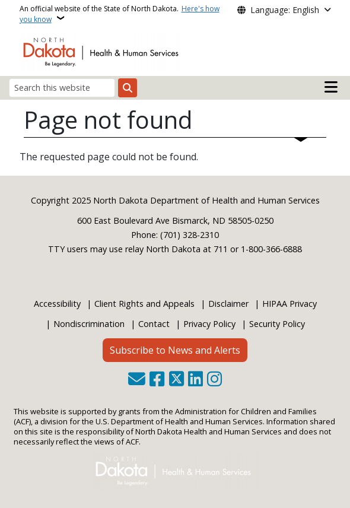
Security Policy (277, 323)
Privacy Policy (209, 323)
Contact (154, 323)
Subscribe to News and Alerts (175, 350)
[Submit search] (127, 87)
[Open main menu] (331, 87)
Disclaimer (228, 303)
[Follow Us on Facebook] (156, 380)
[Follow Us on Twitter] (176, 380)
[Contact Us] (136, 380)
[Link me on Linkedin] (195, 380)
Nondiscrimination (89, 323)
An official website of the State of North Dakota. (119, 14)
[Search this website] (62, 87)
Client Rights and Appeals (144, 303)
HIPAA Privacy (289, 303)
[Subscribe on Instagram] (214, 380)
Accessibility (57, 303)
